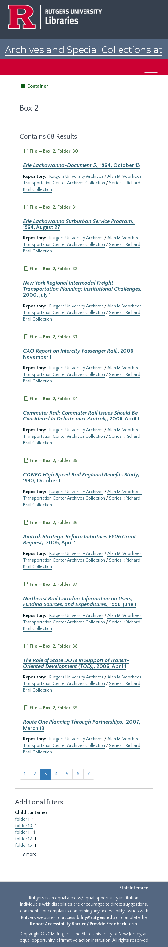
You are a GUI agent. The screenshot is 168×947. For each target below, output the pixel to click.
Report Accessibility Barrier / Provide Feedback (78, 924)
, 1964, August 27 (79, 224)
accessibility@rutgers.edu (88, 917)
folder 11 (23, 832)
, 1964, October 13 (81, 165)
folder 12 (24, 839)
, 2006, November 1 (79, 354)
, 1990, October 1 (81, 478)
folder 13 (24, 845)
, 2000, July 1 (83, 289)
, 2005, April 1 (79, 540)
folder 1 (22, 819)
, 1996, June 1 (79, 601)
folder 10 (24, 825)
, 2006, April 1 (81, 416)
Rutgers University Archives (76, 176)
